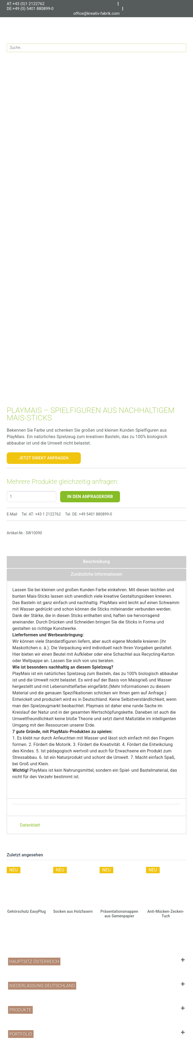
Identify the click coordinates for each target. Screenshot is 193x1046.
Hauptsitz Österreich (34, 961)
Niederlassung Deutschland (42, 985)
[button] (96, 961)
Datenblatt (30, 825)
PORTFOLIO (20, 1034)
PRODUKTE (20, 1009)
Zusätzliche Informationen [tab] (96, 574)
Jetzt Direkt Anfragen (44, 458)
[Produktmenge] (31, 496)
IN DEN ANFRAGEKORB (90, 496)
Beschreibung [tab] (96, 561)
